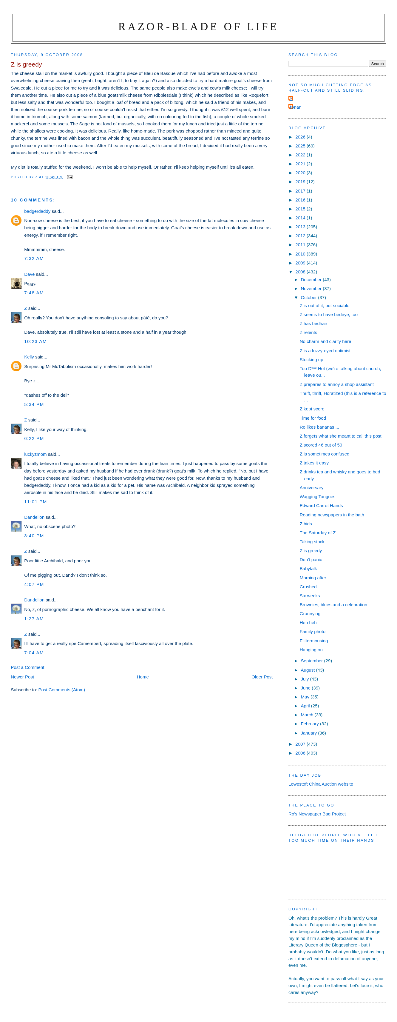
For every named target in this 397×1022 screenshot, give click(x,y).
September (312, 660)
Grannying (310, 613)
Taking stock (312, 541)
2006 (301, 752)
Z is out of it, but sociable (325, 305)
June (306, 687)
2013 (301, 226)
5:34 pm (34, 404)
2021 (301, 163)
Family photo (312, 631)
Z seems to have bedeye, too (329, 314)
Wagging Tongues (318, 496)
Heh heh (308, 622)
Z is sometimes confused (325, 453)
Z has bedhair (313, 323)
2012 (301, 235)
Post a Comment (27, 667)
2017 (301, 190)
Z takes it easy (314, 462)
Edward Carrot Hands (321, 505)
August (308, 669)
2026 (301, 136)
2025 (301, 145)
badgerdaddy (37, 211)
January (309, 732)
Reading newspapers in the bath (332, 514)
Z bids (306, 523)
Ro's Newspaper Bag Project (317, 813)
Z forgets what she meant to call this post (340, 435)
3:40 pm (34, 535)
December (312, 279)
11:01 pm (35, 501)
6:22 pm (34, 438)
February (310, 723)
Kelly (29, 356)
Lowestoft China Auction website (320, 783)
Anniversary (312, 487)
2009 (301, 262)
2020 (301, 172)
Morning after (313, 577)
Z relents (308, 332)
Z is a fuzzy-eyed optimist (325, 350)
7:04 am (34, 652)
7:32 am (34, 258)
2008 (301, 271)
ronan (296, 107)
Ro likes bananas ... (319, 427)
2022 (301, 154)
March (307, 714)
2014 (301, 217)
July (305, 678)
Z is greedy (311, 550)
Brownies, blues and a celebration (333, 604)
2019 (301, 181)
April (306, 705)
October (309, 297)
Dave (29, 274)
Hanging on (311, 649)
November (312, 288)
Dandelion (34, 517)
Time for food (313, 418)
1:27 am (34, 618)
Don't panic (311, 559)
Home (143, 676)
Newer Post (22, 676)
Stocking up (311, 359)
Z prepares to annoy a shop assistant (337, 384)
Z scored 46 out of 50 (321, 444)
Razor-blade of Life (198, 26)
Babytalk (308, 568)
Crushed (308, 586)
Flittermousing (314, 640)
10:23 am (35, 341)
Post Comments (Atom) (61, 689)
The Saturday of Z (318, 532)
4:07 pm (34, 584)
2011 (301, 244)
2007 (301, 744)
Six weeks (310, 595)
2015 (301, 208)
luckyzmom (35, 454)
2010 (301, 253)
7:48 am (34, 292)
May (306, 696)
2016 (301, 199)
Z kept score (312, 408)
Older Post (262, 676)
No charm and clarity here (325, 341)
